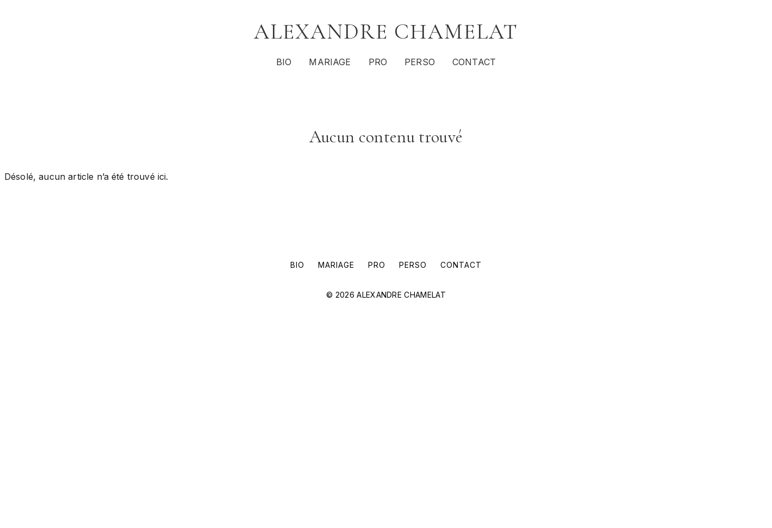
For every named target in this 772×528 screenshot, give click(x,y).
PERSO (419, 61)
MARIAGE (330, 61)
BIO (283, 61)
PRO (378, 61)
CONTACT (474, 61)
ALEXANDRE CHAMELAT (386, 31)
